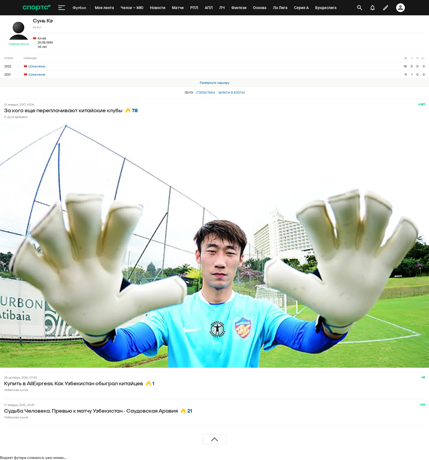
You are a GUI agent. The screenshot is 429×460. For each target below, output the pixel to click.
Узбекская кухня (16, 390)
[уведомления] (372, 7)
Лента (188, 92)
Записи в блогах (231, 92)
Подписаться (19, 44)
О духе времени (16, 117)
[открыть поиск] (359, 7)
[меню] (61, 8)
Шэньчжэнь (35, 66)
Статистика (205, 92)
